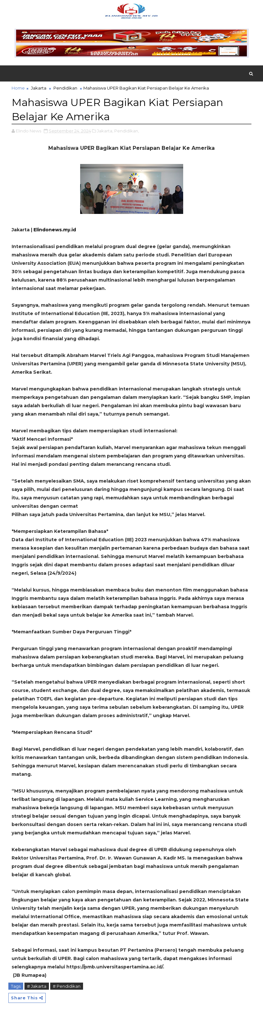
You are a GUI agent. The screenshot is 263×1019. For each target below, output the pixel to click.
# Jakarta (36, 986)
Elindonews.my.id (54, 230)
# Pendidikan (66, 986)
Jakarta (38, 88)
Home (18, 88)
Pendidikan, (126, 130)
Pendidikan (65, 88)
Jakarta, (105, 130)
